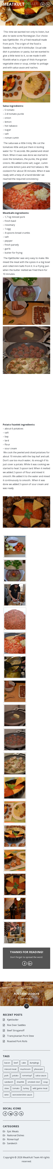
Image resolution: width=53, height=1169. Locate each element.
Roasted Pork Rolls (17, 1041)
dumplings (34, 1062)
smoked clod (34, 1082)
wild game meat (40, 1088)
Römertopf (13, 1139)
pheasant (38, 1069)
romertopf (27, 1075)
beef (16, 1062)
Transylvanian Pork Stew (20, 1035)
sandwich (8, 1082)
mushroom (25, 1069)
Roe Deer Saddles (26, 993)
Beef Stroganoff (16, 1030)
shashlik (20, 1082)
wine (6, 1094)
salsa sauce (40, 1075)
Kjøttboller (13, 1019)
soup (45, 1082)
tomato (16, 1088)
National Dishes (15, 1135)
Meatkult (13, 4)
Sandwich (12, 1143)
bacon (7, 1062)
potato (15, 1075)
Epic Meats (13, 1131)
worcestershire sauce (22, 1094)
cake (24, 1062)
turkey (26, 1088)
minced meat (10, 1069)
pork (6, 1075)
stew (6, 1088)
